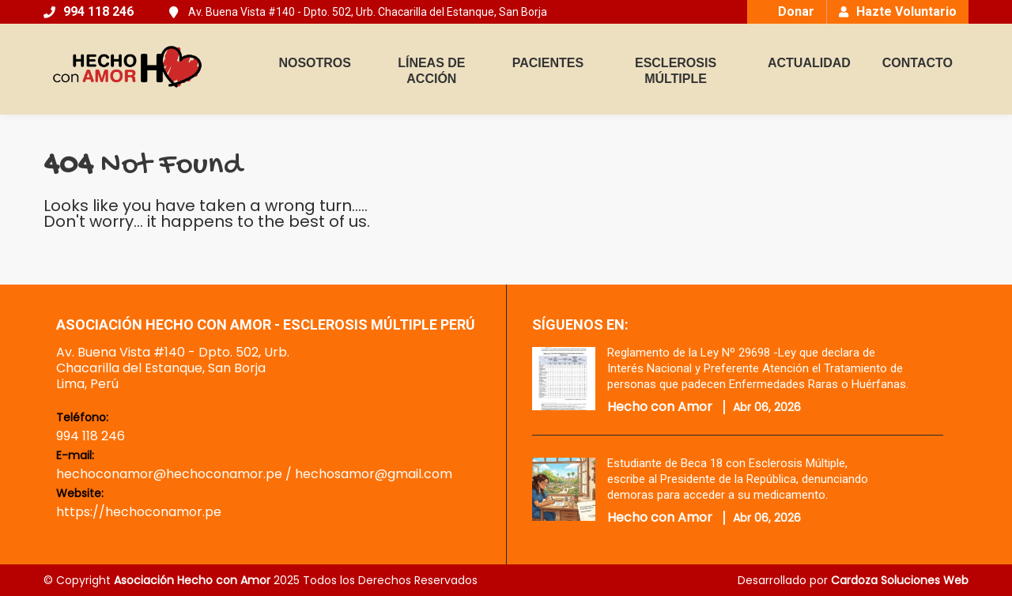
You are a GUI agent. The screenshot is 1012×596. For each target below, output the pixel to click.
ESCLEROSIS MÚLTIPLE (675, 70)
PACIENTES (547, 63)
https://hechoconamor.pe (138, 512)
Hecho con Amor (659, 407)
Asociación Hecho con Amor (192, 580)
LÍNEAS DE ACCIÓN (431, 70)
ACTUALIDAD (809, 63)
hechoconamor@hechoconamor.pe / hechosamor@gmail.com (254, 474)
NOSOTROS (314, 63)
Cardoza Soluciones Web (900, 580)
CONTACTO (917, 63)
